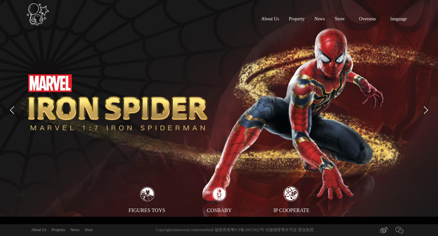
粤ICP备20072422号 (247, 229)
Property (296, 18)
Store (339, 18)
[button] (12, 110)
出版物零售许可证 (281, 229)
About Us (270, 18)
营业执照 (306, 229)
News (320, 18)
